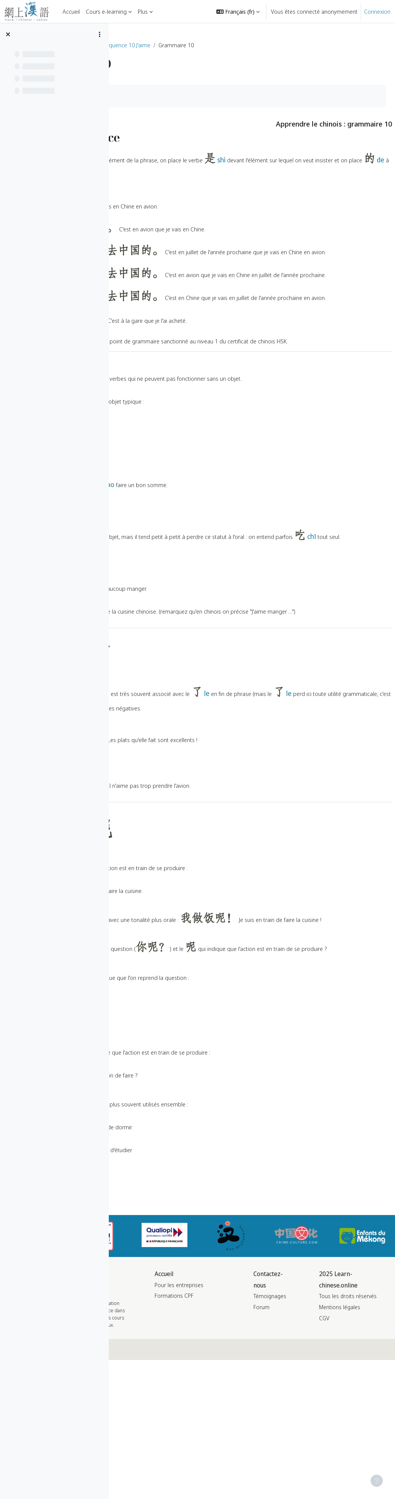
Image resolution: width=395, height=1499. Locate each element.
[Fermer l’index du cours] (8, 34)
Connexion (377, 11)
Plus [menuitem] (143, 11)
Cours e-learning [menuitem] (106, 11)
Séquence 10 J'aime (241, 45)
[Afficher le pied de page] (377, 1481)
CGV (353, 1451)
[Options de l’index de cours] (100, 34)
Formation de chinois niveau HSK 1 (167, 45)
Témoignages (317, 1407)
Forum (309, 1418)
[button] (237, 11)
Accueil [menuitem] (71, 11)
